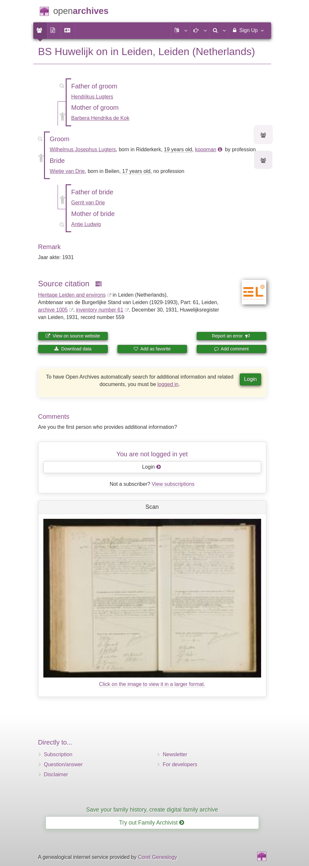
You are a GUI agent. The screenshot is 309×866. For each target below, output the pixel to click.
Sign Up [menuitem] (247, 30)
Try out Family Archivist (151, 822)
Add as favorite (152, 348)
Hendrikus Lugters (92, 96)
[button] (180, 30)
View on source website (73, 335)
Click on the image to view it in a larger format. (152, 684)
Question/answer (63, 764)
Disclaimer (56, 774)
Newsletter (175, 754)
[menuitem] (40, 30)
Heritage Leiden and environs (72, 295)
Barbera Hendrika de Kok (100, 118)
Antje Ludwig (86, 224)
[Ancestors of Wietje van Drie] (263, 161)
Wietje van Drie (67, 171)
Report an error (231, 335)
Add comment (231, 348)
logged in (168, 384)
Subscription (58, 754)
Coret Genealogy (157, 857)
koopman (205, 149)
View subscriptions (173, 484)
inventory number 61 (99, 310)
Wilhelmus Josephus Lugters (83, 149)
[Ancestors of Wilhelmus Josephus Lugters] (263, 135)
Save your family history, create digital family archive (152, 809)
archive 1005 (53, 310)
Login (250, 379)
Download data (72, 348)
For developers (180, 764)
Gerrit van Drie (88, 202)
